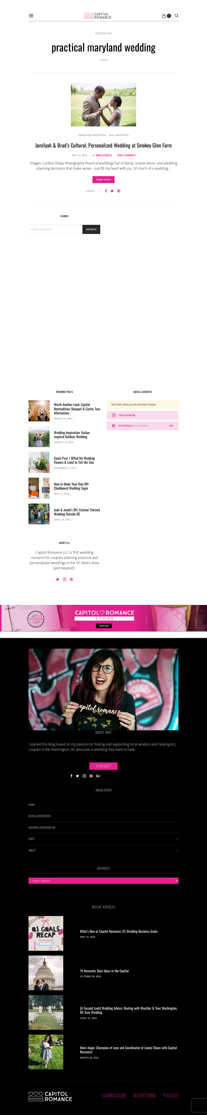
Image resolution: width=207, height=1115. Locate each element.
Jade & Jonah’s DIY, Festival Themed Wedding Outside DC (77, 512)
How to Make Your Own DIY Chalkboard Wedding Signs (71, 486)
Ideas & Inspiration (39, 816)
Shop (31, 839)
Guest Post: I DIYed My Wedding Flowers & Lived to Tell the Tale (74, 460)
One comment (126, 155)
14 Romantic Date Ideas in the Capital (104, 970)
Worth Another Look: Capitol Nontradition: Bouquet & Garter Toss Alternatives (77, 408)
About (31, 850)
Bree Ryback (104, 155)
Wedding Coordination (41, 827)
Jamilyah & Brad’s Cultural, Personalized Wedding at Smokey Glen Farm (103, 145)
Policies (171, 1095)
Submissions (114, 1095)
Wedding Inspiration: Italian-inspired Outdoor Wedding (72, 434)
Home (31, 804)
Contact (103, 766)
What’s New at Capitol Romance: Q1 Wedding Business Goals (119, 931)
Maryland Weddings (92, 135)
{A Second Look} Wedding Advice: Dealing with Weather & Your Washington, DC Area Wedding (128, 1010)
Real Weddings (119, 135)
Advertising (144, 1095)
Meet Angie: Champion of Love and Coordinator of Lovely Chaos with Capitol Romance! (128, 1049)
